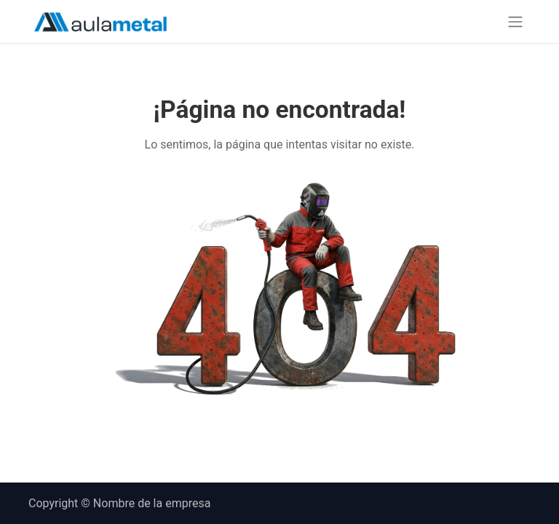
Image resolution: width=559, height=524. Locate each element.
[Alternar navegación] (515, 21)
